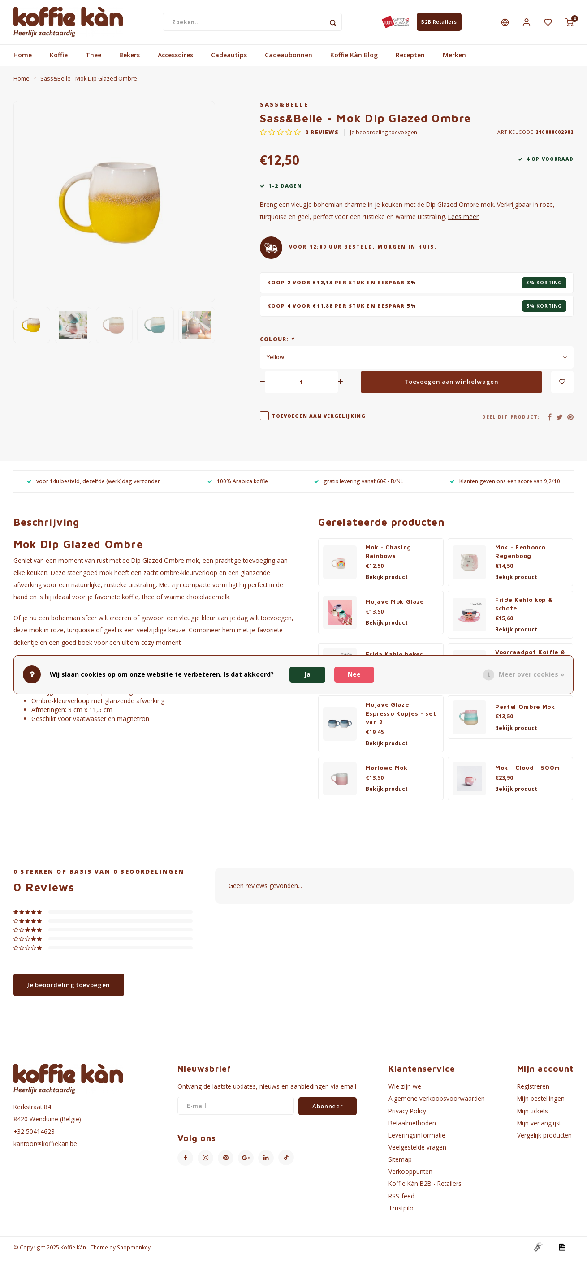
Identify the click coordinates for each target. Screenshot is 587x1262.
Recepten (410, 59)
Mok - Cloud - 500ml (528, 772)
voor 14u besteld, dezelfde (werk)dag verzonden (94, 485)
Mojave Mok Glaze (395, 606)
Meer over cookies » (531, 674)
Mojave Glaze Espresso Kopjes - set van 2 (401, 717)
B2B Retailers (439, 24)
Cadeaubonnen (288, 59)
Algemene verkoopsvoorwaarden (436, 1103)
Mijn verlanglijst (539, 1127)
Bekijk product (387, 581)
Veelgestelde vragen (417, 1151)
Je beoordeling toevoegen (383, 136)
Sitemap (400, 1163)
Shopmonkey (134, 1251)
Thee (93, 59)
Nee (354, 674)
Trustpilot (401, 1212)
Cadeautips (229, 59)
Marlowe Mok (387, 772)
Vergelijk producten (544, 1139)
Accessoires (175, 59)
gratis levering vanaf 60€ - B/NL (358, 485)
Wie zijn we (404, 1090)
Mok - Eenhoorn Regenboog (520, 556)
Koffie (59, 59)
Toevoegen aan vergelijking (319, 420)
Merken (454, 59)
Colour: (277, 343)
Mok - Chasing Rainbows (389, 556)
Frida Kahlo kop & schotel (523, 608)
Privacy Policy (407, 1115)
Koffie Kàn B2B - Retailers (425, 1188)
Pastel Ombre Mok (525, 710)
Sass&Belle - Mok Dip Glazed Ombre (88, 82)
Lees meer (463, 221)
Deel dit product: (511, 421)
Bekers (129, 59)
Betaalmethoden (412, 1127)
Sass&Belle (284, 108)
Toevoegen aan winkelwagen (451, 386)
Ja (307, 674)
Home (22, 59)
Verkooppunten (410, 1176)
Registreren (533, 1090)
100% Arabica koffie (237, 485)
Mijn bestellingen (541, 1103)
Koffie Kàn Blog (354, 59)
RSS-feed (401, 1200)
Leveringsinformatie (416, 1139)
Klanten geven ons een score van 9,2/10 (505, 485)
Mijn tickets (532, 1115)
